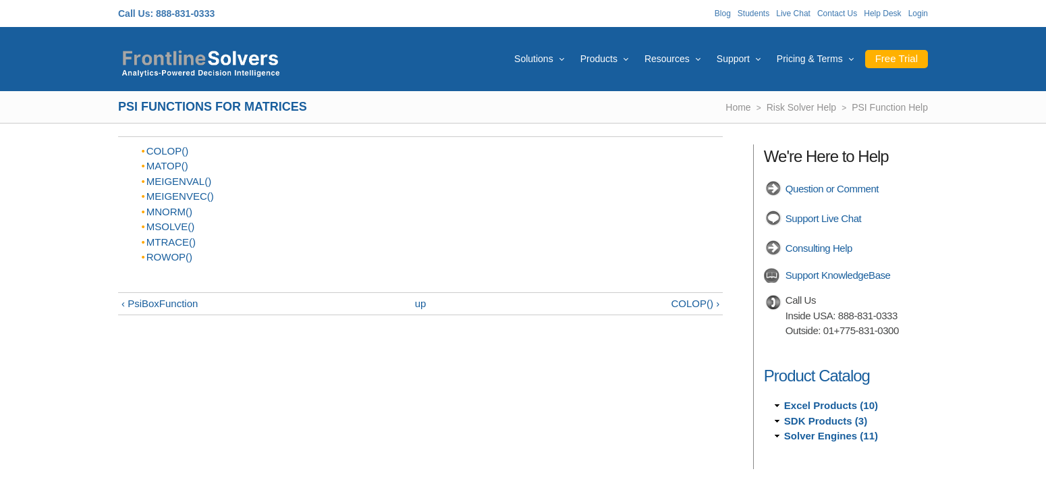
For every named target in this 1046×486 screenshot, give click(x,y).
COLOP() (167, 151)
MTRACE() (171, 242)
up (420, 303)
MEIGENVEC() (180, 196)
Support (733, 58)
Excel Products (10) (831, 405)
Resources (667, 58)
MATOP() (167, 165)
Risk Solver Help (801, 107)
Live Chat (793, 13)
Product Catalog (817, 376)
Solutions (533, 58)
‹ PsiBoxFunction (159, 303)
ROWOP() (169, 257)
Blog (723, 13)
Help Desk (882, 13)
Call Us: (135, 13)
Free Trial (896, 58)
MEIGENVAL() (178, 181)
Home (737, 107)
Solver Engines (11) (831, 435)
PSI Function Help (890, 107)
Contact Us (837, 13)
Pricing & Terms (810, 58)
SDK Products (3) (825, 421)
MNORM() (169, 211)
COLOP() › (695, 303)
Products (598, 58)
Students (753, 13)
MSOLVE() (170, 226)
